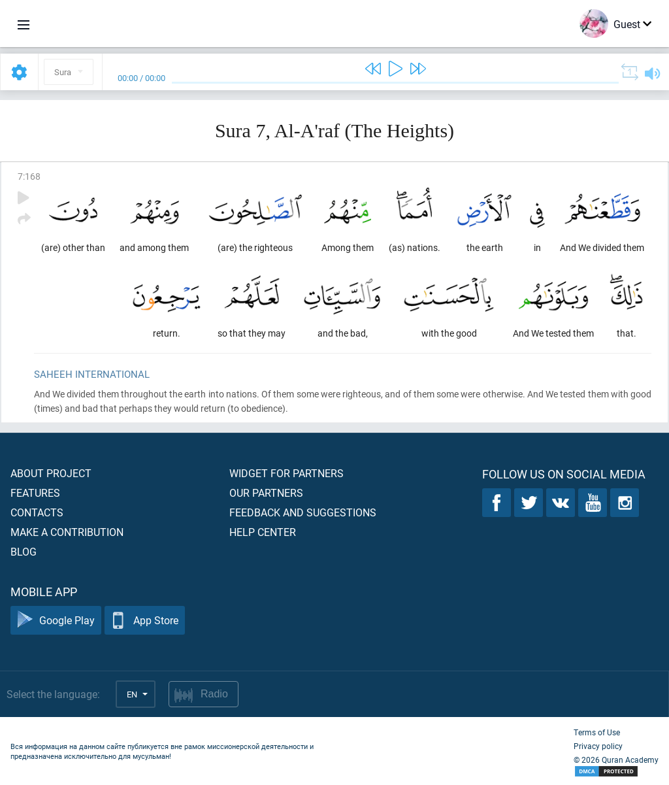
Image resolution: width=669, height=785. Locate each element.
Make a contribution (66, 532)
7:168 (29, 176)
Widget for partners (286, 473)
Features (35, 492)
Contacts (36, 512)
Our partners (266, 492)
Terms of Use (597, 732)
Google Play (56, 620)
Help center (262, 532)
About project (50, 473)
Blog (23, 551)
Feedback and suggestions (302, 512)
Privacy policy (598, 746)
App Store (144, 620)
